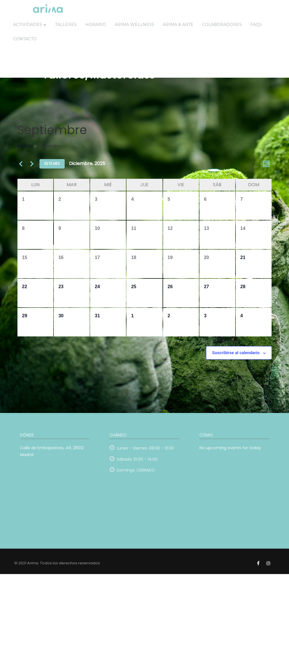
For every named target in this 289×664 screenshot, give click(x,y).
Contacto (25, 38)
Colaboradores (222, 24)
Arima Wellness (134, 24)
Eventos (25, 146)
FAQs (256, 24)
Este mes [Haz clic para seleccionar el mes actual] (52, 163)
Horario (95, 24)
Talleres (66, 24)
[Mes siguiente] (31, 164)
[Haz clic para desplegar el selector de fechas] (90, 164)
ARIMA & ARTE (178, 24)
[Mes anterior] (20, 164)
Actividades (27, 24)
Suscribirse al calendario (236, 352)
